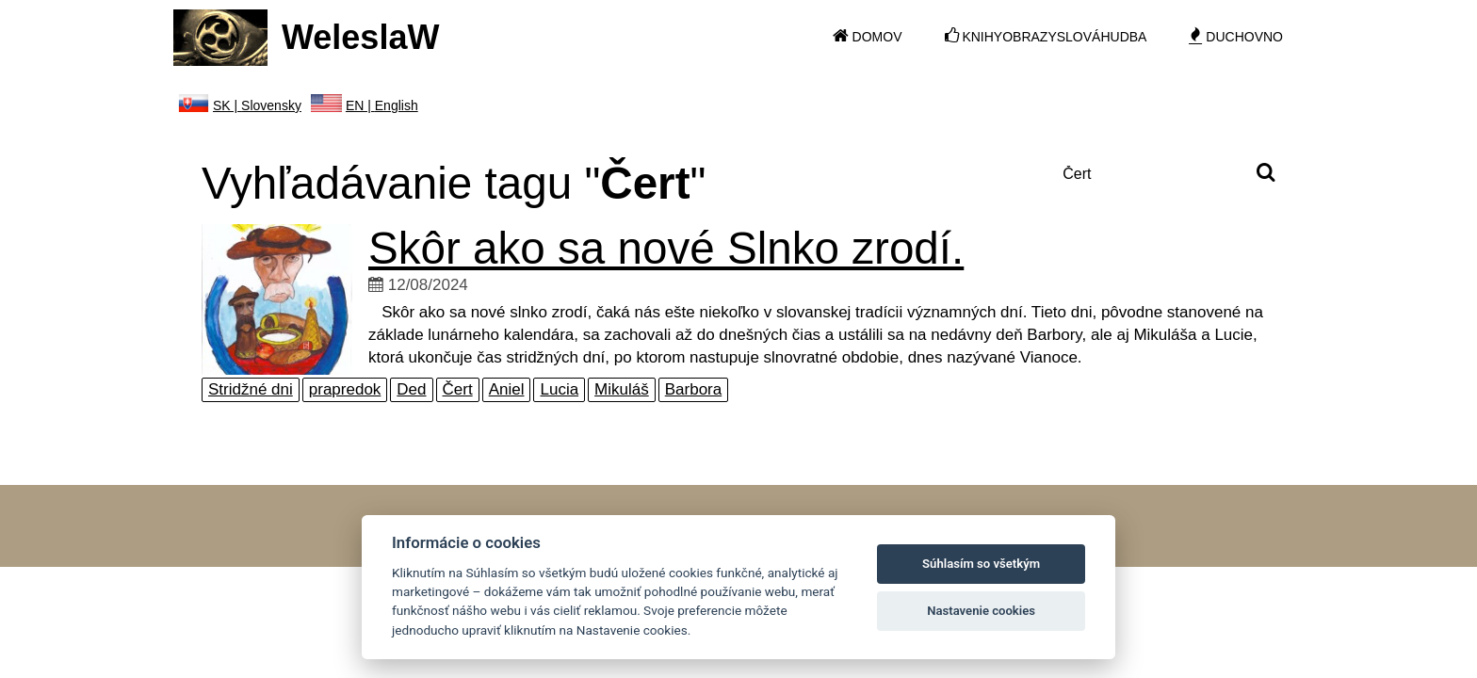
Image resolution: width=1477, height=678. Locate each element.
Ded (411, 389)
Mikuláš (621, 389)
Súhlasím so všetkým (981, 564)
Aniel (507, 389)
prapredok (345, 389)
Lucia (559, 389)
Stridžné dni (250, 389)
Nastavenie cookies (981, 611)
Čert (458, 389)
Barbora (693, 389)
